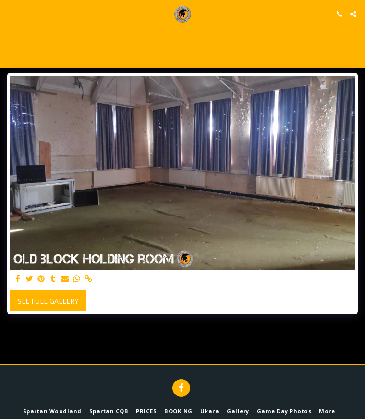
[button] (10, 14)
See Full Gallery (48, 300)
